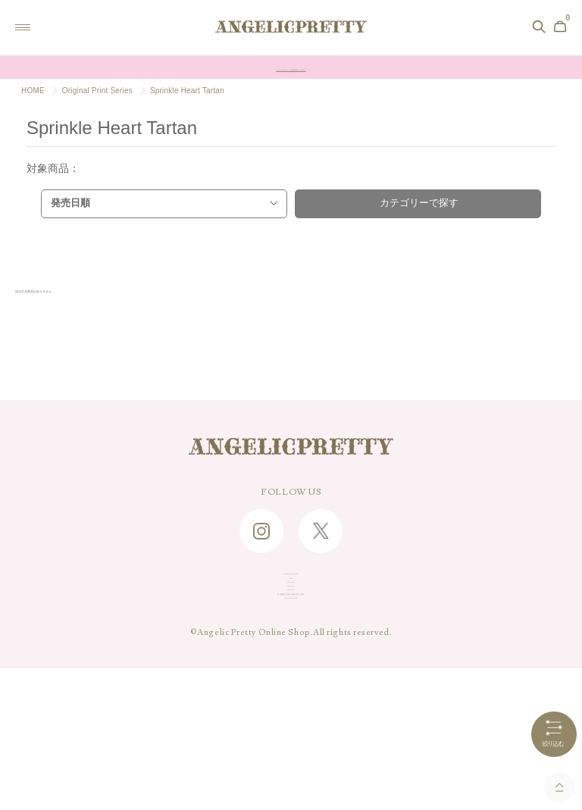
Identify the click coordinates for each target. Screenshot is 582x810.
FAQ (290, 612)
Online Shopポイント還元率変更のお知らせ (291, 67)
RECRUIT (291, 682)
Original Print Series (97, 90)
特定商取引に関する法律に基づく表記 (291, 706)
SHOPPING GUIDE (291, 588)
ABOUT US (291, 659)
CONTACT (291, 635)
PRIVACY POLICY (291, 729)
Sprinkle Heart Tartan (187, 90)
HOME (33, 90)
